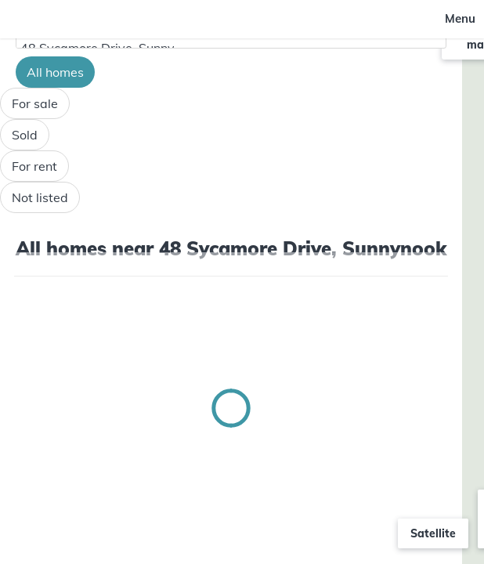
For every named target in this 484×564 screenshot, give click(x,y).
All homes (55, 72)
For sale (35, 103)
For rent (34, 166)
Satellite (433, 533)
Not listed (40, 197)
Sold (25, 135)
